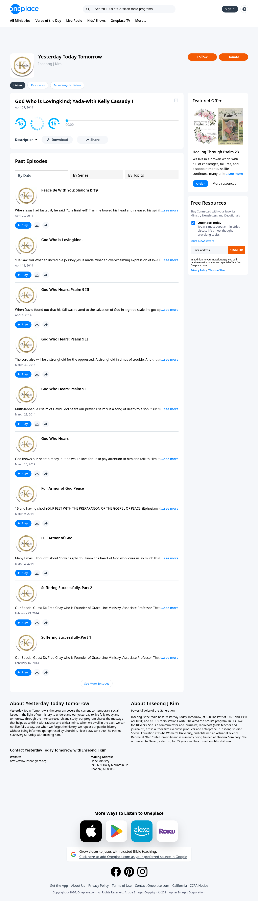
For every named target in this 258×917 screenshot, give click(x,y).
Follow (202, 57)
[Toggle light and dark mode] (244, 9)
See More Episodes (96, 683)
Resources (38, 85)
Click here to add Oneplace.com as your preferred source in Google (133, 857)
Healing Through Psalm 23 (216, 151)
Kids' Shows (96, 20)
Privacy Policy (98, 885)
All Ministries (20, 20)
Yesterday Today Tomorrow (70, 56)
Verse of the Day (48, 20)
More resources (224, 183)
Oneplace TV (120, 20)
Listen (18, 85)
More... (140, 20)
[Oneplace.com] (24, 9)
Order (200, 183)
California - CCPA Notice (190, 885)
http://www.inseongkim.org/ (29, 761)
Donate (233, 57)
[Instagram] (142, 872)
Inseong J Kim (50, 63)
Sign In (230, 9)
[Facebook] (116, 872)
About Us (78, 885)
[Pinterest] (129, 872)
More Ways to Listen (67, 85)
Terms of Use (122, 885)
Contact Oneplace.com (152, 885)
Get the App (59, 885)
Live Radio (74, 20)
